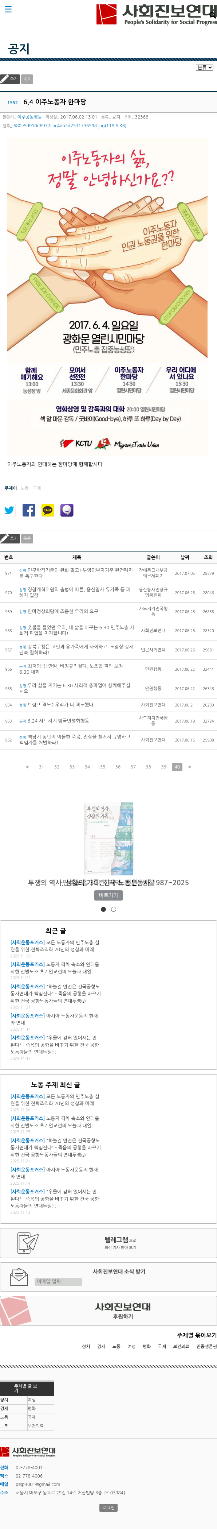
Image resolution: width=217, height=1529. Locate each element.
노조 (4, 1426)
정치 (86, 1346)
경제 (101, 1346)
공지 (19, 49)
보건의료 (181, 1346)
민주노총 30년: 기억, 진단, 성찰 (109, 882)
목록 (27, 79)
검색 (212, 15)
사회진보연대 (156, 15)
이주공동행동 (29, 117)
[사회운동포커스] (27, 942)
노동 (116, 1346)
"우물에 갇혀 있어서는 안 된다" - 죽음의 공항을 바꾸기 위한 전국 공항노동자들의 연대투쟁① (54, 1045)
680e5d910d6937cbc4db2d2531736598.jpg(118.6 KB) (69, 126)
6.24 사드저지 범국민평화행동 (54, 721)
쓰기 (14, 79)
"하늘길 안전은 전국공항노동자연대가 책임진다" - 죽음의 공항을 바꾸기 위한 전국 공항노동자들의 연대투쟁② (55, 993)
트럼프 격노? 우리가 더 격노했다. (57, 704)
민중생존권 (207, 1346)
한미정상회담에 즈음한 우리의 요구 (58, 611)
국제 (162, 1346)
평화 (147, 1346)
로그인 (108, 1508)
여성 (131, 1346)
